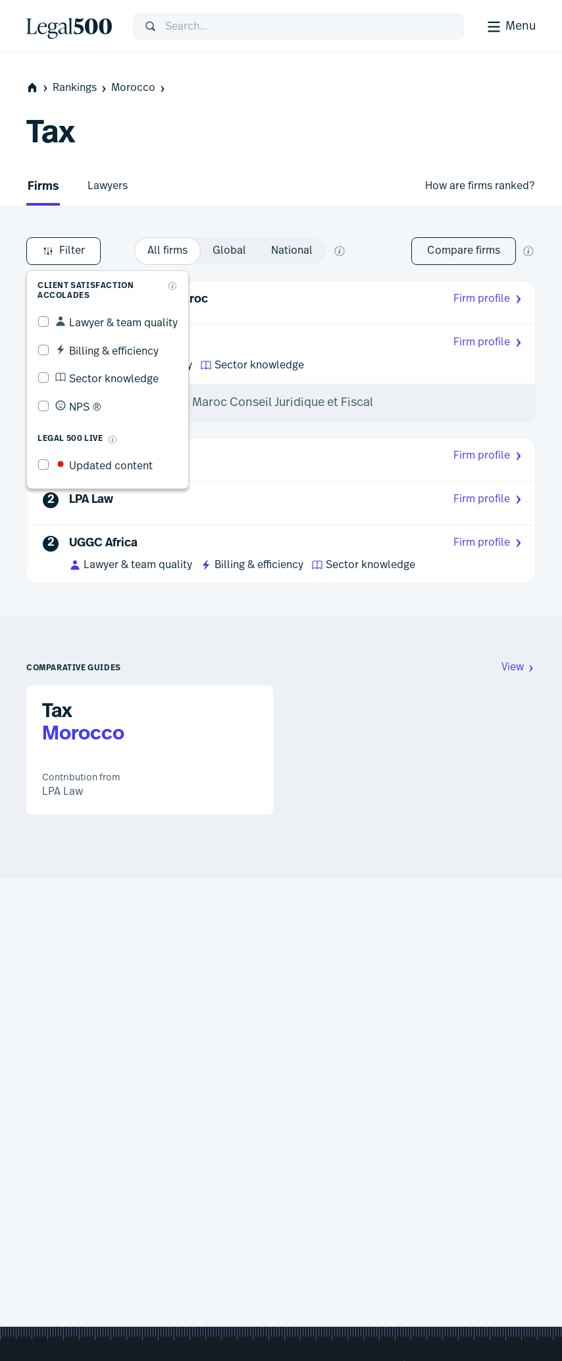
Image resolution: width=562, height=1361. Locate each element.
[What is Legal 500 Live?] (112, 439)
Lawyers (108, 186)
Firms (43, 187)
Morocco (139, 88)
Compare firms (463, 250)
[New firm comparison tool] (528, 251)
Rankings (81, 88)
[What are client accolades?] (172, 286)
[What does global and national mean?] (339, 251)
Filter (63, 251)
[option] (167, 251)
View (518, 667)
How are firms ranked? (479, 186)
